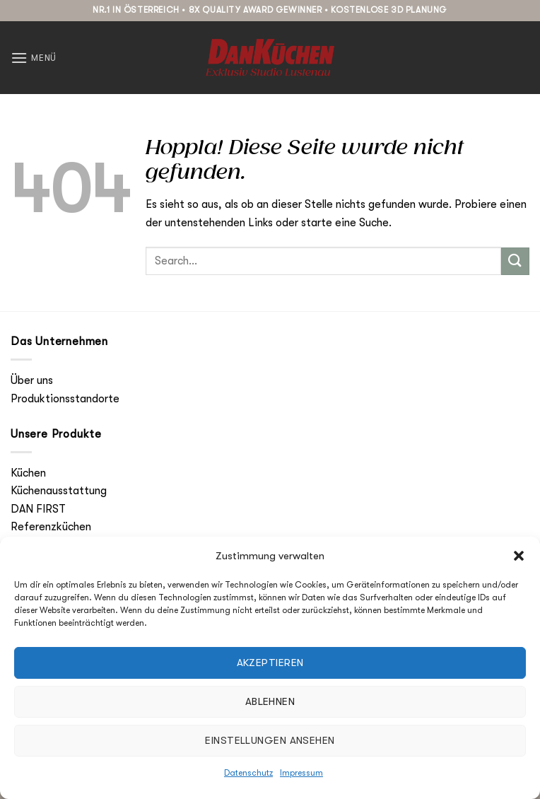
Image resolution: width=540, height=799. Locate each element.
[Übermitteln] (515, 261)
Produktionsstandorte (65, 398)
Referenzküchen (51, 526)
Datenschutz (248, 773)
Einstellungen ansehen (269, 740)
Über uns (32, 380)
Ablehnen (270, 701)
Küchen (28, 473)
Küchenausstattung (59, 490)
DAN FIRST (38, 509)
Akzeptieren (270, 662)
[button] (519, 556)
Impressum (301, 773)
